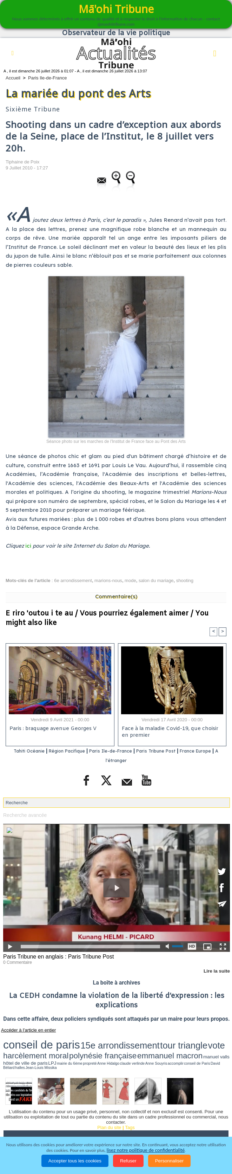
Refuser (128, 1160)
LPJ (62, 1047)
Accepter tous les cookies (74, 1160)
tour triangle (106, 1040)
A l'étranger (127, 760)
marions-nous (108, 580)
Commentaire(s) (116, 596)
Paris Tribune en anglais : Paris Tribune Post (55, 956)
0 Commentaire (16, 961)
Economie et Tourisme (84, 1120)
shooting (184, 580)
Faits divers (178, 1120)
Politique (42, 1120)
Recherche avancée (23, 815)
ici (28, 545)
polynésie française (188, 1040)
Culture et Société (137, 1120)
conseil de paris (25, 1039)
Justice (207, 1120)
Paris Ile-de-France (47, 77)
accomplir (134, 1047)
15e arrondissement (70, 1040)
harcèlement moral (149, 1040)
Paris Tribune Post (177, 751)
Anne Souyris (123, 1047)
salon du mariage (156, 580)
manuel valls (26, 1047)
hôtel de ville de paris (47, 1047)
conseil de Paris (147, 1047)
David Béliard (161, 1047)
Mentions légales (200, 1130)
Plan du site (109, 1106)
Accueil (13, 77)
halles (171, 1047)
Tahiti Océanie (28, 751)
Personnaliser (169, 1160)
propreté (84, 1047)
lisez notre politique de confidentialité (145, 1150)
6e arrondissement (73, 580)
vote (126, 1040)
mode (130, 580)
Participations (158, 1130)
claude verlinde (109, 1047)
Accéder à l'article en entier (24, 1028)
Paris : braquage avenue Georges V (51, 729)
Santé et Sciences (27, 1130)
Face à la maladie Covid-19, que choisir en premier (172, 733)
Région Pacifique (74, 751)
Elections (65, 1130)
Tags (129, 1106)
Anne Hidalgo (95, 1047)
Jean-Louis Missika (183, 1047)
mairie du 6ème (73, 1047)
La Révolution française (109, 1130)
